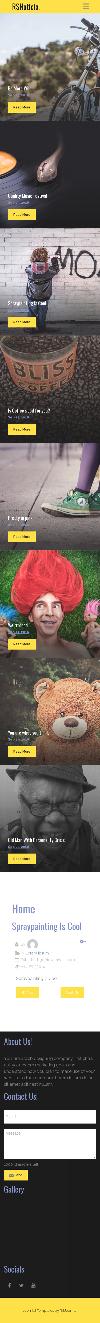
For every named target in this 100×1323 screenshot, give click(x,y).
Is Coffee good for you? (29, 410)
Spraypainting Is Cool (27, 303)
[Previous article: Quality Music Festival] (27, 992)
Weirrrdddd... (19, 625)
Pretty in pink (20, 517)
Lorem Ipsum (37, 953)
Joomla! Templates (38, 1310)
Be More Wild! (20, 88)
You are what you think (28, 732)
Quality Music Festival (27, 195)
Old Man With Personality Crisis (36, 839)
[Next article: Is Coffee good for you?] (72, 992)
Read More (21, 107)
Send (15, 1175)
